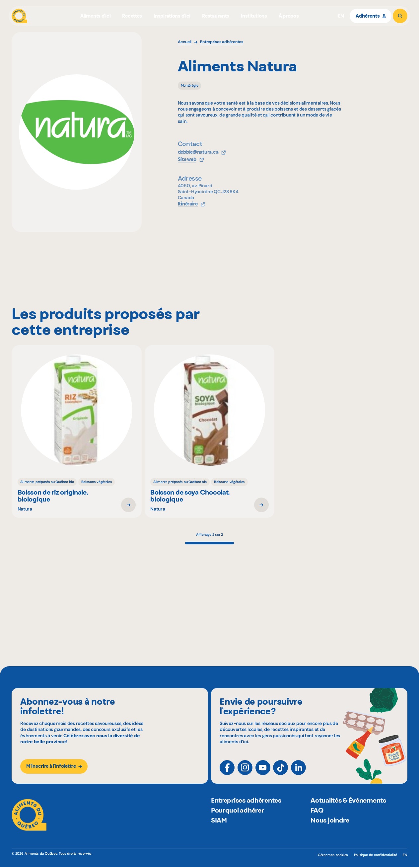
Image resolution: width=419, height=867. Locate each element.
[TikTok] (280, 773)
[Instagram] (245, 773)
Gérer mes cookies (333, 855)
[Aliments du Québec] (19, 16)
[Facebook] (227, 773)
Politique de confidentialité (375, 855)
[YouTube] (262, 773)
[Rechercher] (400, 16)
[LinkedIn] (298, 773)
